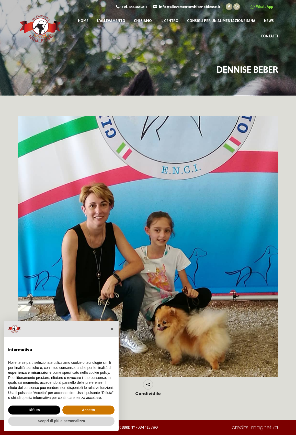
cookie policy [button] (99, 372)
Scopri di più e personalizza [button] (61, 421)
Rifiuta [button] (34, 410)
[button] (112, 329)
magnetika (264, 427)
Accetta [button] (88, 410)
